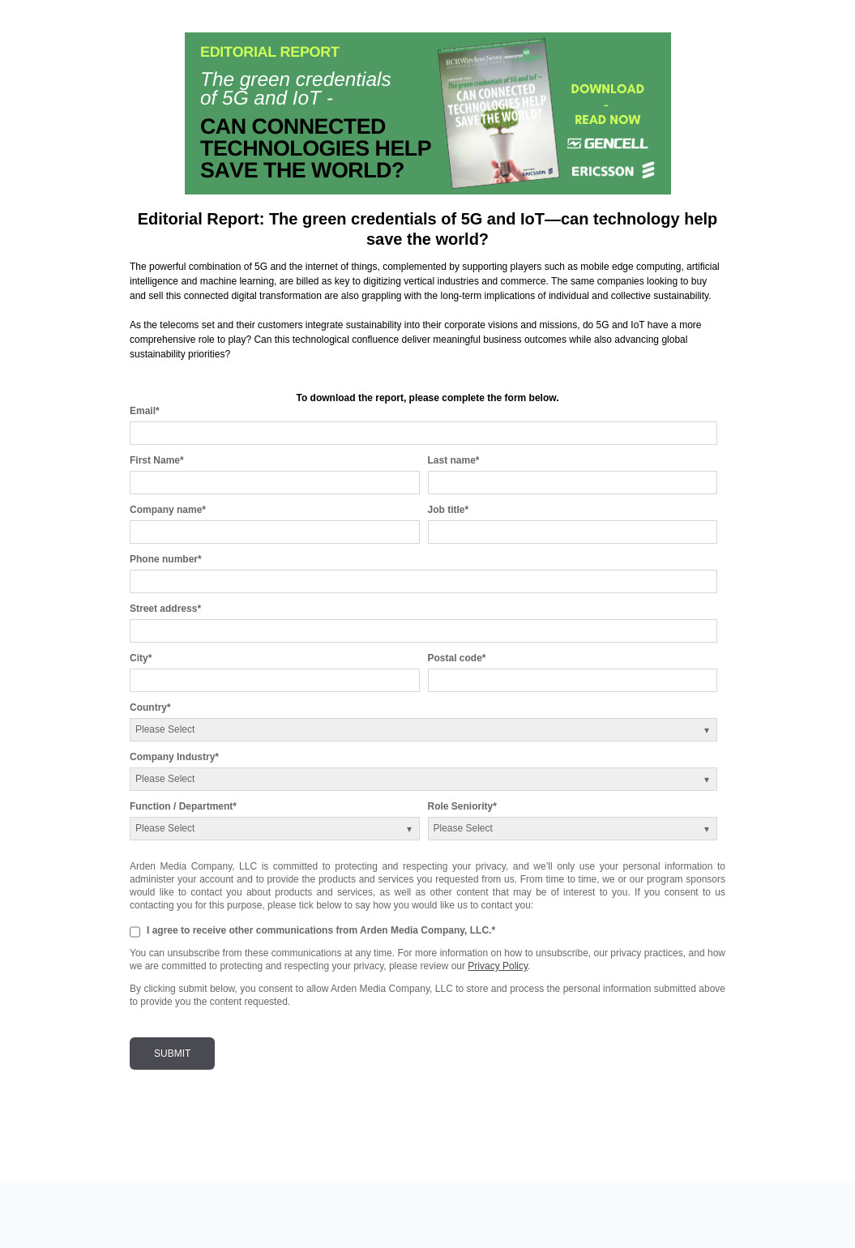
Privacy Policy (498, 966)
